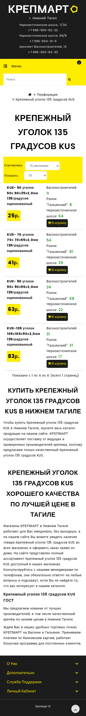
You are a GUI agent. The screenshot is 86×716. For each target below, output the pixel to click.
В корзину (57, 223)
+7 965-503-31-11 (43, 41)
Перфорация (47, 94)
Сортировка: (13, 165)
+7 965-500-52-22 (43, 30)
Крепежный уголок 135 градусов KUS (45, 99)
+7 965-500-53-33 (43, 52)
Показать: (11, 175)
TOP (75, 709)
